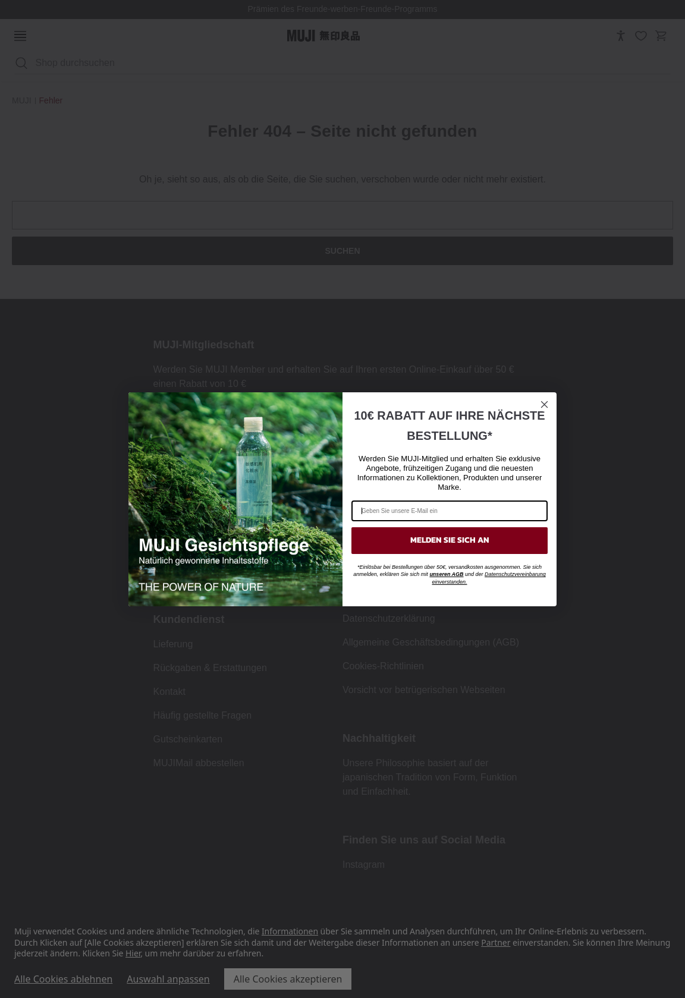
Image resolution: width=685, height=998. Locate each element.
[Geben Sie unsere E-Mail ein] (449, 510)
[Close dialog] (544, 404)
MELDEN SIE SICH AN (449, 540)
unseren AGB (446, 574)
